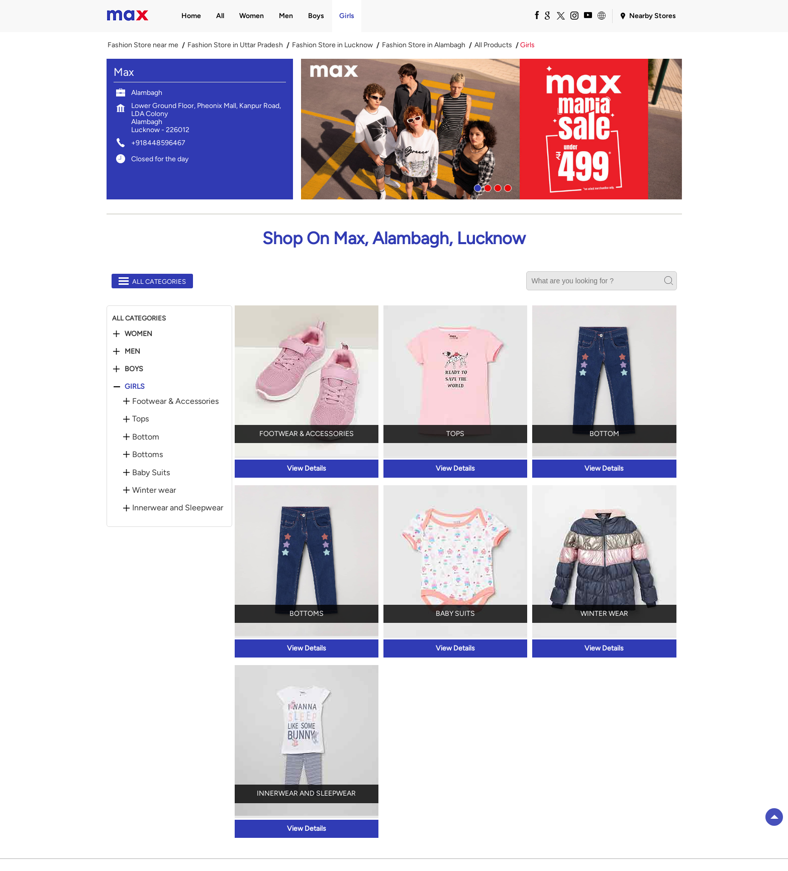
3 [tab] (496, 186)
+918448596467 (158, 143)
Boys (134, 369)
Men (132, 352)
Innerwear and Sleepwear (177, 507)
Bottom (145, 437)
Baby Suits (151, 472)
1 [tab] (476, 186)
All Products (493, 45)
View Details (306, 468)
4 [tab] (506, 186)
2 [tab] (486, 186)
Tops (140, 418)
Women (138, 334)
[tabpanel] (491, 129)
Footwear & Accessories (175, 401)
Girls (135, 387)
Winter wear (154, 490)
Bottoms (147, 454)
